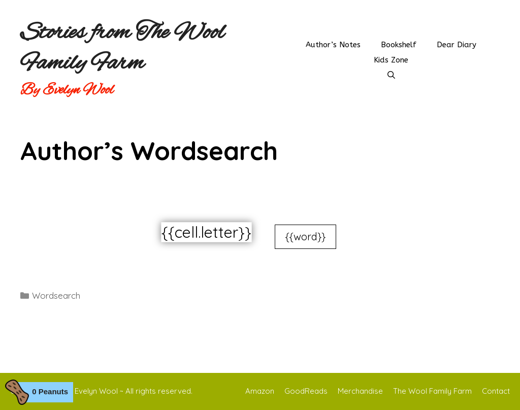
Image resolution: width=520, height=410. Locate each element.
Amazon (259, 391)
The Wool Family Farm (432, 391)
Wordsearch (56, 295)
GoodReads (306, 391)
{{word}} (305, 236)
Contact (496, 391)
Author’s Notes (333, 44)
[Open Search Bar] (391, 75)
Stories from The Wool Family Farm (122, 48)
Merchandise (360, 391)
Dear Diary (456, 44)
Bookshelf (398, 44)
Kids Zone (391, 60)
